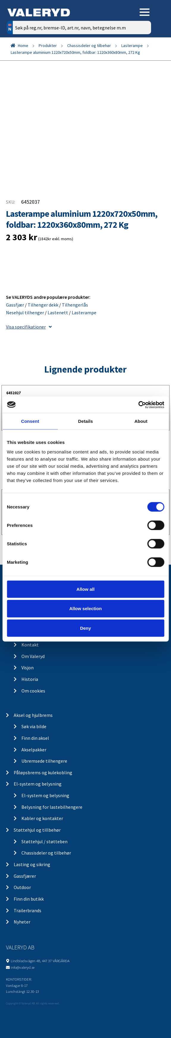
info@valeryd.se (22, 967)
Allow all (85, 588)
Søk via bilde (33, 726)
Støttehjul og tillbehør (37, 830)
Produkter (48, 45)
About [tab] (141, 421)
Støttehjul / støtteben (44, 841)
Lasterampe (132, 45)
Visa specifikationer (29, 327)
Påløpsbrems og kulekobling (43, 772)
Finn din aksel (35, 738)
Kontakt (30, 645)
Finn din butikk (29, 899)
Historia (29, 679)
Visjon (27, 667)
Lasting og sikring (32, 864)
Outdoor (22, 887)
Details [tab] (85, 421)
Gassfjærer (25, 876)
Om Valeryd (33, 656)
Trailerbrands (27, 910)
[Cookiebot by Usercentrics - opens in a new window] (138, 405)
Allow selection (85, 608)
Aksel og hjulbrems (33, 715)
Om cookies (33, 691)
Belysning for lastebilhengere (51, 807)
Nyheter (22, 922)
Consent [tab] (30, 421)
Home (23, 45)
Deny (85, 628)
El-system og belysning (38, 784)
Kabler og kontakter (42, 818)
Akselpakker (33, 750)
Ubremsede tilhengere (44, 761)
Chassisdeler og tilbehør (89, 45)
